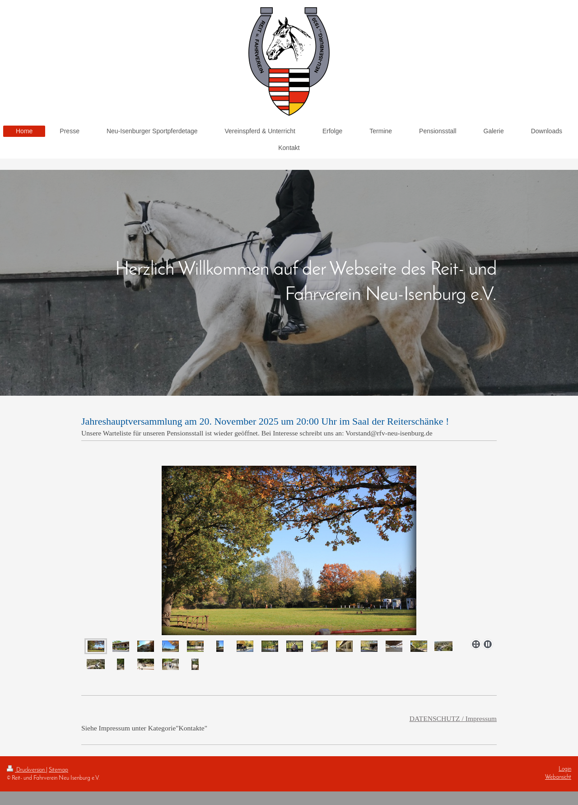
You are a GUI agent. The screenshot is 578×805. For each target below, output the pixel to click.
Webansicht (558, 777)
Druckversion (26, 770)
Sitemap (58, 770)
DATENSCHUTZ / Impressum (453, 718)
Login (565, 769)
